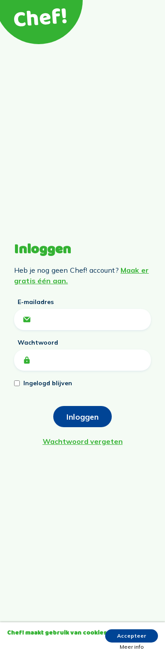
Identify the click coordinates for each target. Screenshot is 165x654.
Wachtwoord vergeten (83, 441)
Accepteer (131, 635)
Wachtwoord (38, 342)
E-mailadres (36, 302)
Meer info (132, 646)
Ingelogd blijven (47, 383)
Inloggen (82, 417)
